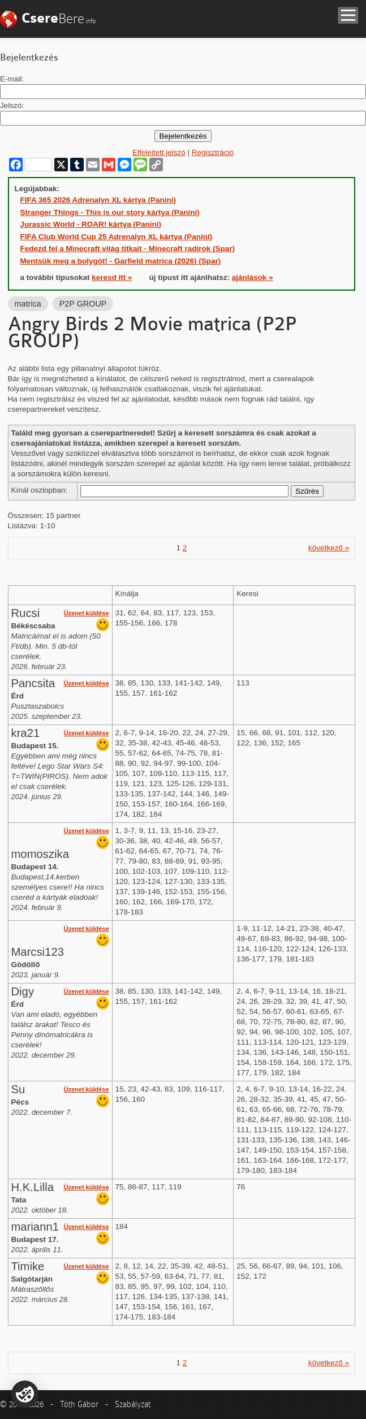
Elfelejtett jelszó (159, 152)
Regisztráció (213, 152)
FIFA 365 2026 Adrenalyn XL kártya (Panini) (98, 200)
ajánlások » (252, 277)
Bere (58, 18)
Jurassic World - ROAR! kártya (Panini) (91, 224)
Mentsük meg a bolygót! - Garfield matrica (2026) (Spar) (120, 261)
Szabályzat (132, 1404)
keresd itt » (112, 277)
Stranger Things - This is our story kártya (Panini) (110, 212)
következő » (328, 548)
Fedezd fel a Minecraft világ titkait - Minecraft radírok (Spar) (127, 248)
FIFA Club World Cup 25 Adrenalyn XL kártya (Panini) (116, 236)
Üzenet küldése (86, 613)
